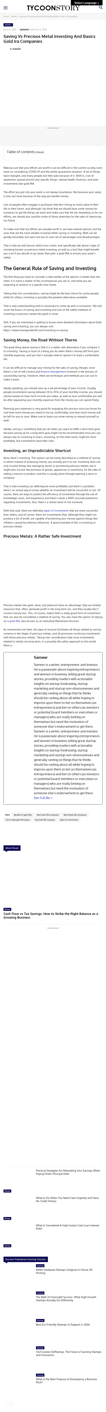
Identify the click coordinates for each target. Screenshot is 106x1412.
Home (6, 16)
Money (14, 16)
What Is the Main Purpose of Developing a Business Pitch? (66, 1380)
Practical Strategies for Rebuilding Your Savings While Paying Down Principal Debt (68, 1172)
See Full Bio (42, 798)
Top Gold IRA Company (45, 820)
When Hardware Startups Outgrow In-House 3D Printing (64, 1271)
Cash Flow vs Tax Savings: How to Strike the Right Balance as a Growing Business (51, 915)
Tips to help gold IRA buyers (18, 820)
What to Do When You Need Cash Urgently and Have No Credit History (67, 1199)
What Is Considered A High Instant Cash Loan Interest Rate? (67, 1227)
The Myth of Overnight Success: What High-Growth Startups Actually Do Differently (66, 1298)
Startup (40, 1265)
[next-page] (11, 1404)
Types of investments (69, 820)
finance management (53, 371)
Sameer (17, 48)
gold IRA (14, 621)
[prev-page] (6, 1404)
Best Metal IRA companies (75, 815)
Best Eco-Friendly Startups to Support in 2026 (63, 1324)
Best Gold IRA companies (48, 815)
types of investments (56, 510)
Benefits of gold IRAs (23, 815)
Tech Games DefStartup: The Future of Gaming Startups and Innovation (68, 1353)
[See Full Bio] (51, 797)
